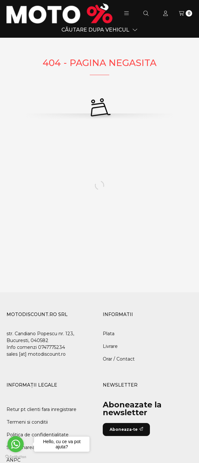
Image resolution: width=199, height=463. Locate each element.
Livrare (110, 346)
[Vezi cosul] (185, 13)
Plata (108, 334)
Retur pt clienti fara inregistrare (41, 409)
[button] (126, 13)
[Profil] (165, 13)
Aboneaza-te (126, 429)
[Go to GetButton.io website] (15, 456)
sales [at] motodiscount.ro (36, 354)
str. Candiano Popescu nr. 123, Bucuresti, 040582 (40, 337)
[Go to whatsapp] (15, 444)
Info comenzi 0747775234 (36, 347)
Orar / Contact (119, 359)
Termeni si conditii (27, 422)
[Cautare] (146, 13)
